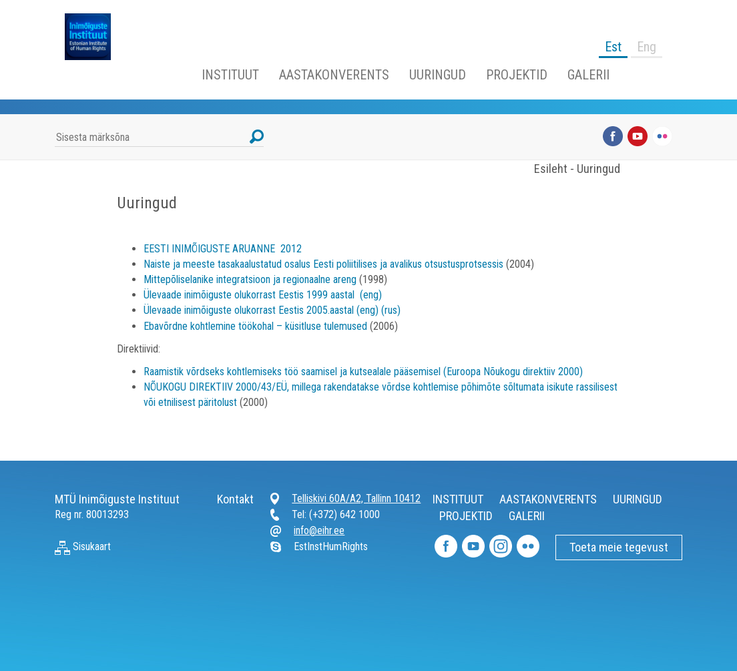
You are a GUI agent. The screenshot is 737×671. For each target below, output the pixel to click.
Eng (646, 47)
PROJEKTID (516, 75)
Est (613, 47)
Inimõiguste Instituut (95, 36)
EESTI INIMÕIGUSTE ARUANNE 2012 (223, 248)
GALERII (588, 75)
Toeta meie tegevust (618, 547)
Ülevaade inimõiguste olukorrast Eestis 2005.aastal (249, 310)
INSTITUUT (230, 75)
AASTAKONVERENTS (334, 75)
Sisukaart (83, 546)
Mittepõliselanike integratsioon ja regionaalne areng (250, 279)
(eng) (369, 294)
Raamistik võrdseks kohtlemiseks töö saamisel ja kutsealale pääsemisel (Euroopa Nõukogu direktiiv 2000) (363, 371)
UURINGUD (437, 75)
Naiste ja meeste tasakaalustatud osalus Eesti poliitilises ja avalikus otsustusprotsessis (323, 264)
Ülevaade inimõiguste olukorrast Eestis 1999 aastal (249, 294)
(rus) (391, 310)
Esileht (550, 169)
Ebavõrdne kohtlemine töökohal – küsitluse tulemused (255, 326)
